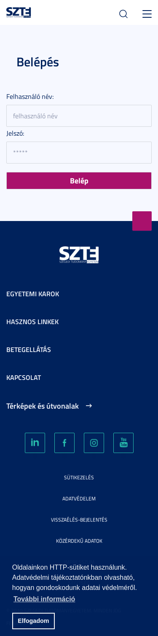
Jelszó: (15, 133)
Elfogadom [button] (33, 620)
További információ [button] (44, 599)
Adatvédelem (79, 498)
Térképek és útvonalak (42, 405)
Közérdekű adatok (79, 540)
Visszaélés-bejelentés (79, 519)
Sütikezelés (79, 477)
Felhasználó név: (30, 96)
